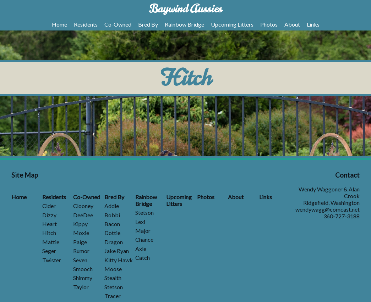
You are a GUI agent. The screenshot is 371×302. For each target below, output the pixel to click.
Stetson (113, 287)
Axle (140, 248)
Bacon (112, 223)
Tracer (112, 295)
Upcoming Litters (232, 24)
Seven (80, 260)
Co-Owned (117, 24)
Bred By (148, 24)
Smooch (83, 268)
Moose (113, 268)
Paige (80, 242)
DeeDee (83, 215)
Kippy (80, 223)
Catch (142, 257)
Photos (269, 24)
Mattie (50, 242)
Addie (111, 205)
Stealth (112, 277)
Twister (51, 260)
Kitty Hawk (118, 260)
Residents (86, 24)
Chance (144, 239)
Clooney (83, 205)
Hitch (49, 232)
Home (59, 24)
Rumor (81, 250)
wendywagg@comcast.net (327, 209)
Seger (49, 250)
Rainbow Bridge (184, 24)
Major (143, 230)
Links (313, 24)
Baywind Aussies (185, 9)
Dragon (113, 242)
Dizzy (49, 215)
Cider (49, 205)
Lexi (140, 221)
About (292, 24)
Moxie (81, 232)
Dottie (112, 232)
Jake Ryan (116, 250)
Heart (49, 223)
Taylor (81, 287)
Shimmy (82, 277)
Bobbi (112, 215)
